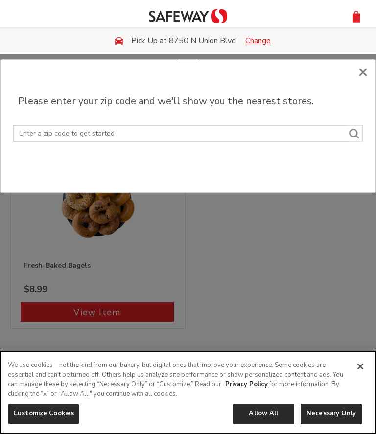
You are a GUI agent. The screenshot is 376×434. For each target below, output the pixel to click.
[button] (356, 15)
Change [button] (258, 40)
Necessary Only (331, 413)
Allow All (263, 413)
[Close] (363, 69)
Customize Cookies (43, 413)
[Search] (354, 133)
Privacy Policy (246, 384)
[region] (188, 392)
